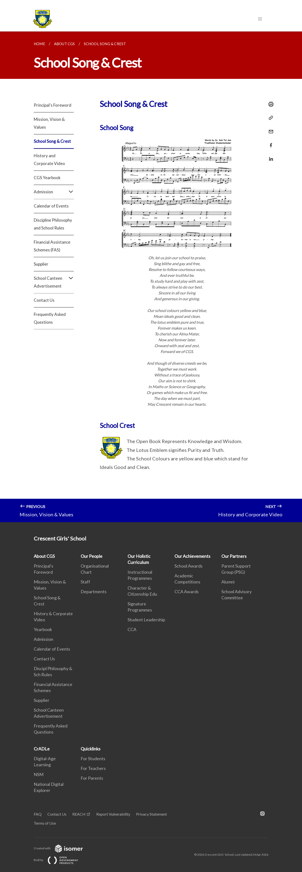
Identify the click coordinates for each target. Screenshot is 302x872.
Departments (94, 591)
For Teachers (93, 768)
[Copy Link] (269, 118)
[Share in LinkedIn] (269, 156)
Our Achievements (192, 556)
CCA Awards (186, 591)
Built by (60, 860)
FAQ (38, 814)
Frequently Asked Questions (50, 318)
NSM (38, 774)
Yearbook (43, 629)
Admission (54, 192)
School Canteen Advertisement (54, 282)
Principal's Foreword (52, 105)
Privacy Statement (151, 814)
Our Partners (234, 556)
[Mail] (269, 128)
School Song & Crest (52, 141)
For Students (93, 758)
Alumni (228, 581)
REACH (79, 814)
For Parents (92, 778)
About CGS (44, 556)
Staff (85, 581)
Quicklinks (90, 748)
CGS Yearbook (47, 177)
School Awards (188, 566)
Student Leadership (146, 619)
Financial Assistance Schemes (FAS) (52, 245)
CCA (132, 629)
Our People (91, 556)
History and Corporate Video (49, 159)
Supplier (41, 264)
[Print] (269, 104)
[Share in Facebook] (269, 142)
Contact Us (44, 300)
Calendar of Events (51, 205)
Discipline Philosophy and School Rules (53, 224)
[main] (151, 276)
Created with (62, 848)
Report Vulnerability (113, 814)
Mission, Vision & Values (49, 123)
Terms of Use (45, 823)
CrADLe (42, 748)
